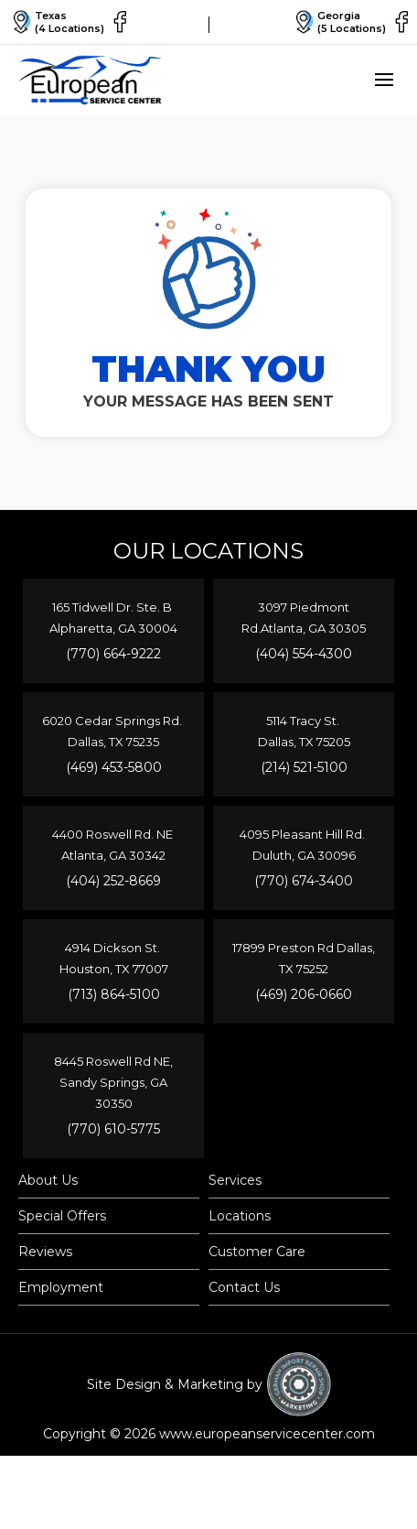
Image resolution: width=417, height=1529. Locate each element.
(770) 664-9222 (113, 653)
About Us (48, 1180)
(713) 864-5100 (114, 994)
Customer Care (256, 1251)
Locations (239, 1216)
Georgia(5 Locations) (339, 22)
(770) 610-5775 (113, 1129)
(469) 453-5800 (114, 767)
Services (235, 1180)
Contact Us (244, 1287)
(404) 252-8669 (113, 881)
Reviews (45, 1251)
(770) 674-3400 (303, 881)
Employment (60, 1287)
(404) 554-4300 (303, 653)
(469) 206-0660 (303, 994)
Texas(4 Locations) (56, 22)
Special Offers (62, 1216)
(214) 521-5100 (304, 767)
